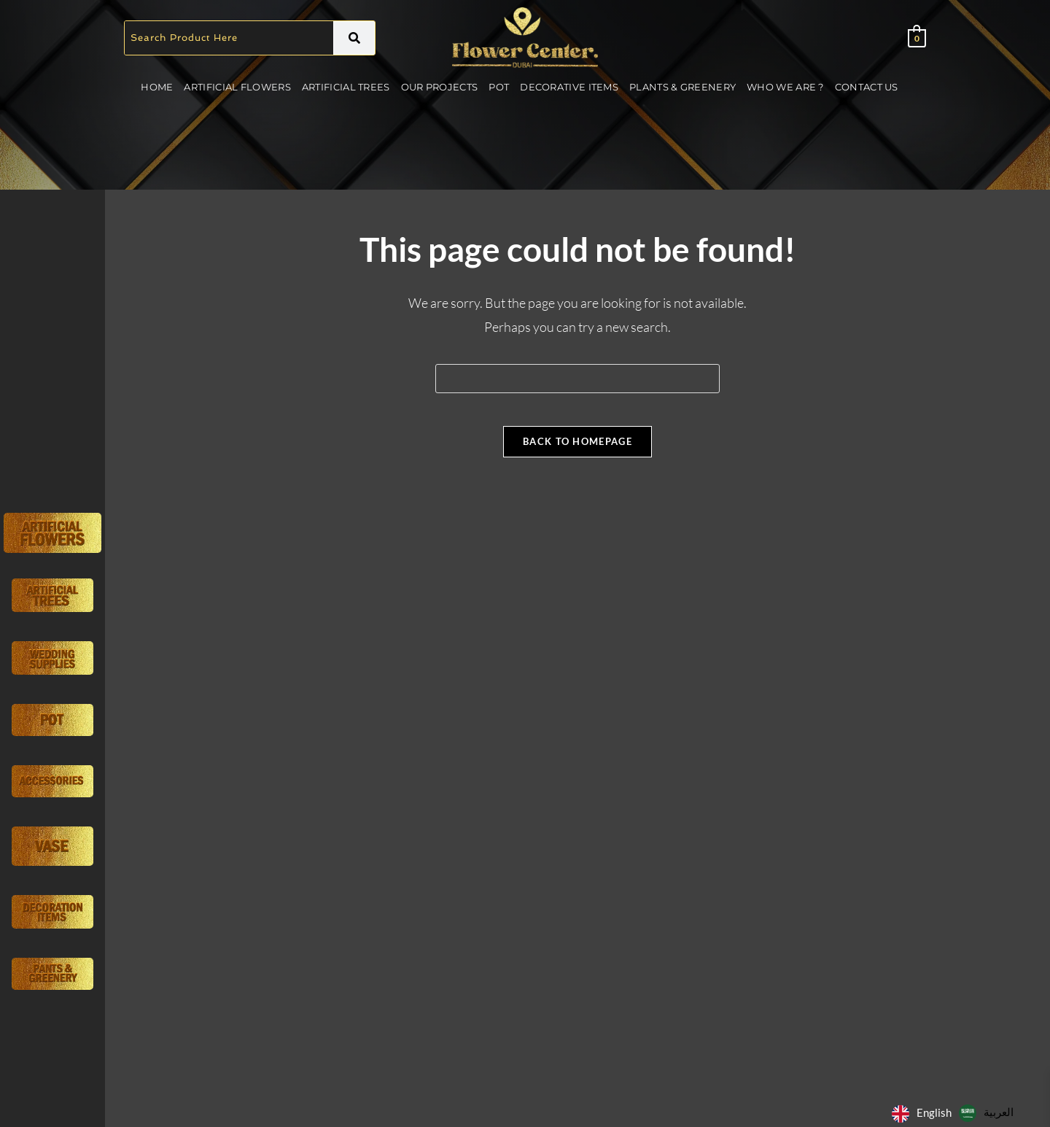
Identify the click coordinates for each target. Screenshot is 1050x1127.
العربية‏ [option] (999, 1111)
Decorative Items (569, 87)
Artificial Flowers (237, 87)
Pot (499, 87)
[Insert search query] (577, 378)
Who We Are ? (785, 87)
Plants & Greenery (682, 87)
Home (157, 87)
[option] (986, 1113)
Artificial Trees (346, 87)
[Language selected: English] (956, 1112)
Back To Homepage (577, 452)
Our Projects (439, 87)
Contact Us (866, 87)
